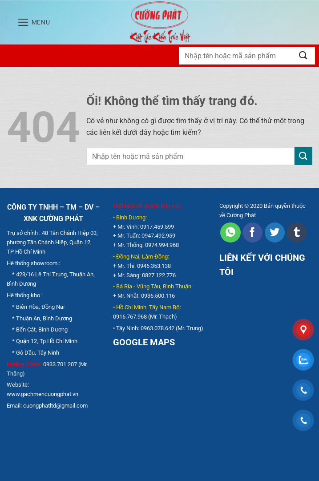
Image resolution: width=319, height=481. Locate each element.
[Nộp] (303, 55)
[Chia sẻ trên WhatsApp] (230, 232)
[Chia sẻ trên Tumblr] (297, 232)
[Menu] (34, 22)
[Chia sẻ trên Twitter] (275, 232)
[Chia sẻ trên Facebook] (252, 232)
